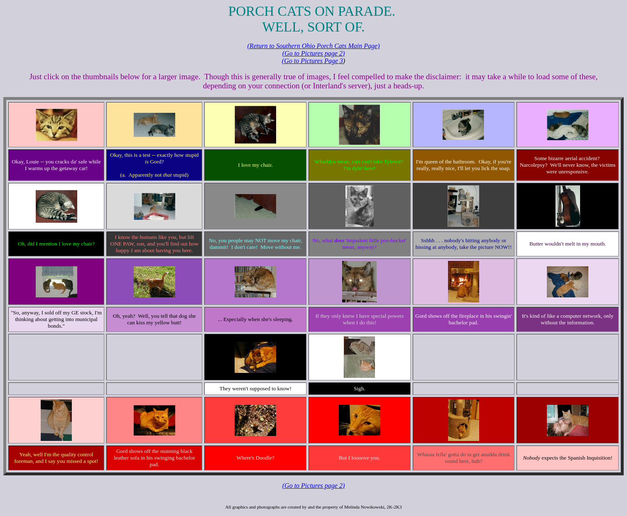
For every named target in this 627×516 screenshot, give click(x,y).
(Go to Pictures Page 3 (312, 60)
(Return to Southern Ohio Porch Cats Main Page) (313, 45)
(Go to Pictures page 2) (313, 53)
